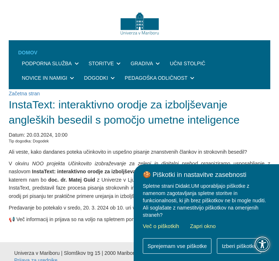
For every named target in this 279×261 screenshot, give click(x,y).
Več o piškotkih (161, 226)
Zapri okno (203, 226)
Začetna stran (24, 93)
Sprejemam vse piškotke (177, 246)
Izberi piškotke (239, 246)
